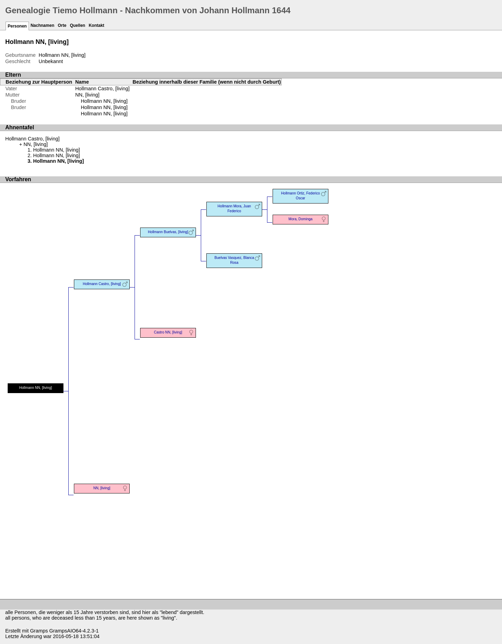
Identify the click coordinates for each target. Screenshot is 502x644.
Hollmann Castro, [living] (102, 88)
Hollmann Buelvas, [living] (168, 232)
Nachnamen (42, 25)
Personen (17, 26)
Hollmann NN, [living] (104, 101)
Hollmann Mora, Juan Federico (234, 208)
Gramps (39, 631)
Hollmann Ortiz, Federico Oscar (300, 195)
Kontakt (96, 25)
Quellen (77, 25)
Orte (62, 25)
